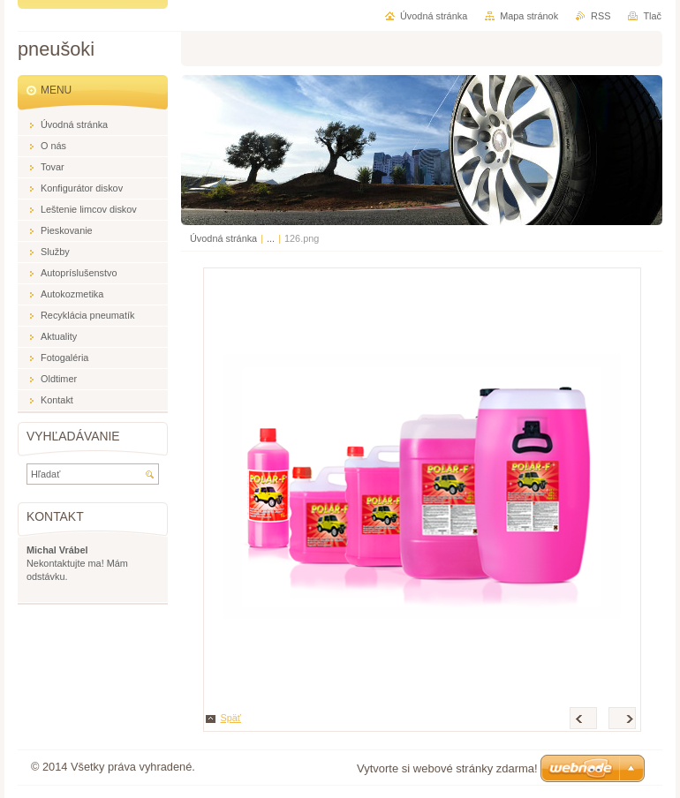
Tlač (652, 16)
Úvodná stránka (223, 238)
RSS (600, 16)
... (271, 238)
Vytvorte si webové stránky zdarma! (447, 768)
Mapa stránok (529, 16)
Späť (231, 717)
